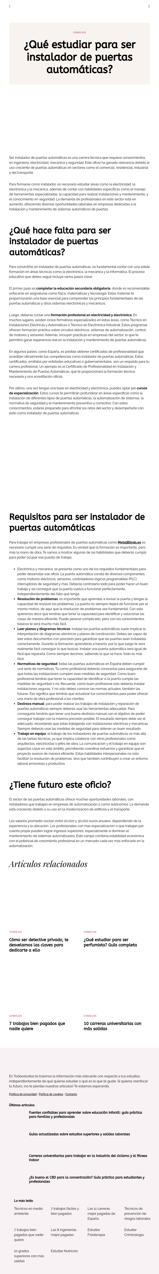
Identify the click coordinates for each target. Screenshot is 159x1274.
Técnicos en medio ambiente (28, 1211)
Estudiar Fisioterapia (96, 1232)
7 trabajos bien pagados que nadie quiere (28, 1235)
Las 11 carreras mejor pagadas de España (101, 1214)
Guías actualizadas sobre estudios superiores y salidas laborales (79, 1134)
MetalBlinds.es (129, 542)
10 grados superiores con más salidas (29, 1256)
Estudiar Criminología (134, 1232)
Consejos (79, 32)
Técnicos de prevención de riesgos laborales (137, 1214)
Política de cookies (51, 1094)
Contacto (71, 1094)
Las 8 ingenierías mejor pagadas (63, 1232)
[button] (9, 6)
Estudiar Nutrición (64, 1251)
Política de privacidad (23, 1094)
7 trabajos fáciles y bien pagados (65, 1211)
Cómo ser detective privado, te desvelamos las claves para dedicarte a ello (38, 945)
